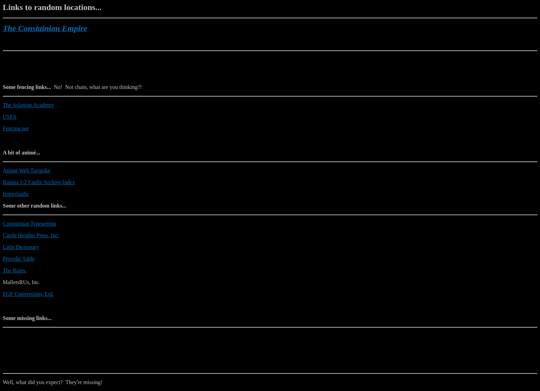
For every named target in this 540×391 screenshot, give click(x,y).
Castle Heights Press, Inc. (31, 235)
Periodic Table (18, 259)
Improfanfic (16, 194)
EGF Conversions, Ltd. (28, 294)
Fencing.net (16, 128)
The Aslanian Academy (28, 105)
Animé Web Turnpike (26, 170)
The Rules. (15, 270)
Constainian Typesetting (29, 224)
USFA (10, 117)
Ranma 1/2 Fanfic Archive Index (39, 182)
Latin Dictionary (21, 247)
